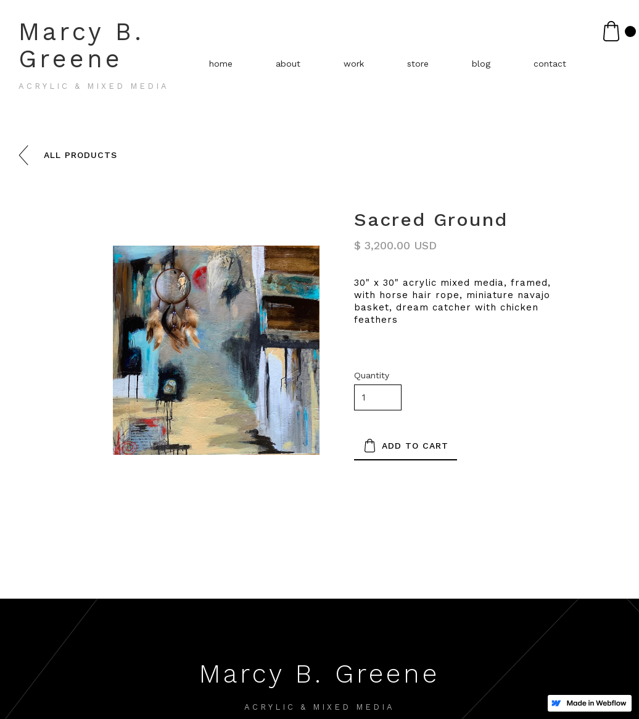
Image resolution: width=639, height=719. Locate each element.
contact (550, 64)
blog (481, 64)
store (418, 64)
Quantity (371, 375)
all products (80, 155)
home (221, 64)
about (288, 64)
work (354, 64)
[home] (114, 59)
